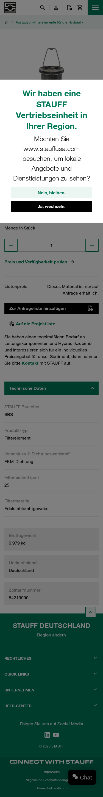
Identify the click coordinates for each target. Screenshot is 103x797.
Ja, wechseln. (51, 206)
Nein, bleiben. (51, 192)
